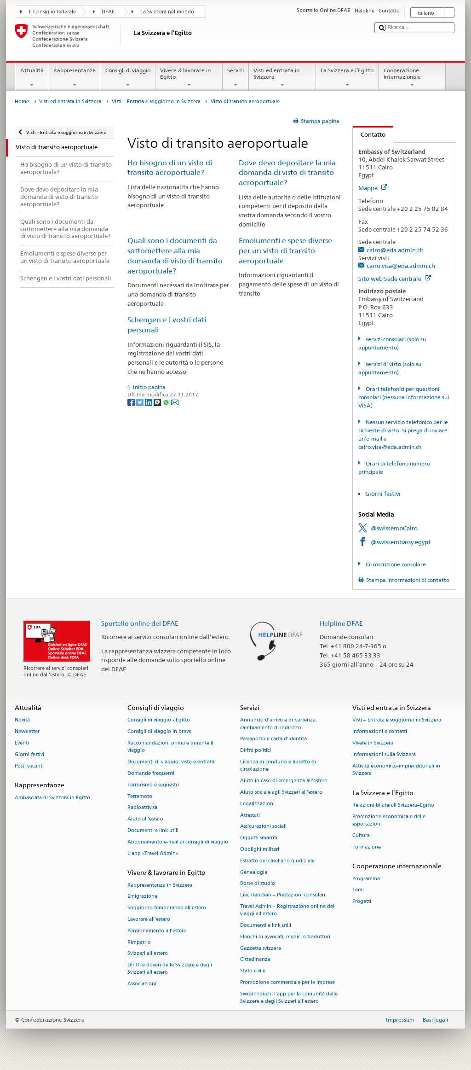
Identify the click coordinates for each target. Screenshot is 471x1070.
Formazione (366, 847)
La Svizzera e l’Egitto (347, 78)
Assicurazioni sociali (263, 827)
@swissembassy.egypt (401, 542)
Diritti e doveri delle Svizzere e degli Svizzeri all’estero (169, 969)
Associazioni (141, 984)
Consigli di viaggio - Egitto (158, 720)
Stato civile (252, 971)
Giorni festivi (383, 493)
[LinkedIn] (149, 401)
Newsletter (27, 732)
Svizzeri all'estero (147, 954)
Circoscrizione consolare (395, 564)
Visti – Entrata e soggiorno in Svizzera (156, 102)
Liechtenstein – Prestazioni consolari (282, 895)
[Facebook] (131, 401)
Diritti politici (255, 751)
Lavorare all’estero (148, 919)
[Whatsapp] (166, 401)
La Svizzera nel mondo (167, 12)
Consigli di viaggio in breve (159, 732)
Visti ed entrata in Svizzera (282, 78)
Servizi (235, 78)
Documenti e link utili (152, 830)
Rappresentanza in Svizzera (159, 885)
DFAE (108, 12)
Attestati (250, 815)
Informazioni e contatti (379, 732)
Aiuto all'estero (145, 819)
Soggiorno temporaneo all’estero (166, 908)
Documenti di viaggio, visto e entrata (170, 762)
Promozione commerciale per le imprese (287, 982)
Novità (22, 720)
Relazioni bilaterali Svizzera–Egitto (393, 805)
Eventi (22, 743)
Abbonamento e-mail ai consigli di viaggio (177, 842)
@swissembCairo (394, 528)
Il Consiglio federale (52, 12)
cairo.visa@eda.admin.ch (401, 265)
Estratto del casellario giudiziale (277, 861)
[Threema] (158, 401)
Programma (366, 879)
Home (22, 102)
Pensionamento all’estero (157, 931)
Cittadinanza (255, 960)
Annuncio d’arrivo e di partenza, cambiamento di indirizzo (278, 724)
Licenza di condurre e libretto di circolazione (278, 765)
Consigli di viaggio (128, 78)
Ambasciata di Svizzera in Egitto (52, 798)
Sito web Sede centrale (394, 278)
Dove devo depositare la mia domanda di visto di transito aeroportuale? (287, 172)
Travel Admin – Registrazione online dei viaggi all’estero (287, 910)
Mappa (372, 188)
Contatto (369, 134)
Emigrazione (142, 897)
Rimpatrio (139, 942)
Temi (358, 890)
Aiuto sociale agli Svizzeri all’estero (281, 792)
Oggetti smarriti (258, 838)
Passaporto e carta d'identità (273, 739)
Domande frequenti (150, 773)
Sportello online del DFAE (139, 623)
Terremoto (139, 796)
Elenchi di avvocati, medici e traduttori (285, 937)
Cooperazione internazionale (412, 78)
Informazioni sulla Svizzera (384, 754)
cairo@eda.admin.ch (395, 250)
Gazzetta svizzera (260, 948)
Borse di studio (257, 884)
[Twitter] (140, 401)
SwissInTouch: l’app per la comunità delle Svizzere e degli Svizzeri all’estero (289, 997)
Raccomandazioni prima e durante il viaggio (170, 746)
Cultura (361, 835)
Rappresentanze (74, 78)
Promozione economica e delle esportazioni (388, 820)
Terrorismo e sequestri (153, 785)
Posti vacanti (29, 766)
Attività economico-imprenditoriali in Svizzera (396, 769)
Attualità (32, 78)
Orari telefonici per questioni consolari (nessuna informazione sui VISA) (403, 397)
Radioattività (142, 808)
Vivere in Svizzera (372, 743)
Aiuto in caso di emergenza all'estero (283, 781)
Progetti (361, 902)
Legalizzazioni (257, 804)
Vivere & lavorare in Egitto (189, 78)
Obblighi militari (259, 849)
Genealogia (253, 872)
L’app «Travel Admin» (152, 853)
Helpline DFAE (341, 623)
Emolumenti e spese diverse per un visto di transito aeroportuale (285, 250)
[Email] (174, 401)
